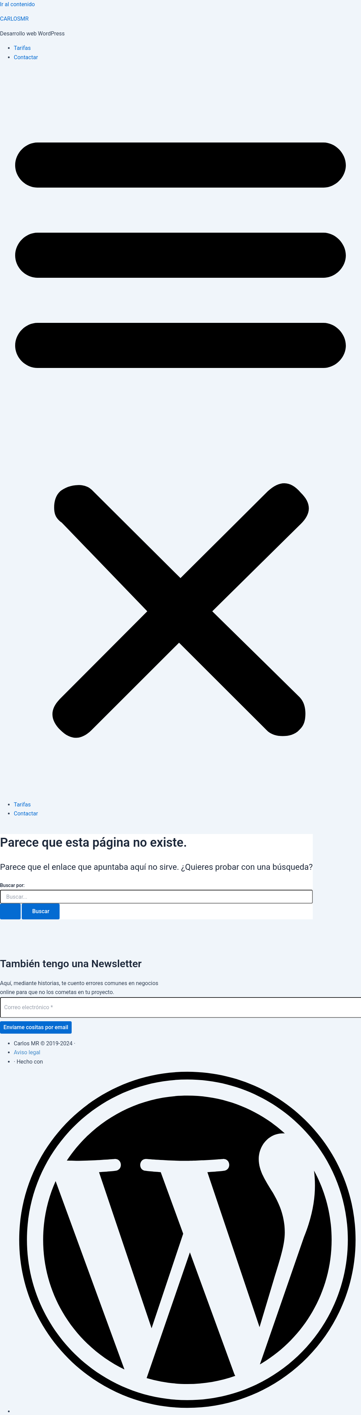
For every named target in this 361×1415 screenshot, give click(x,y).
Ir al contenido (17, 4)
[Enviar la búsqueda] (10, 911)
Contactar (26, 57)
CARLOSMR (14, 18)
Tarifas (22, 48)
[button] (180, 431)
